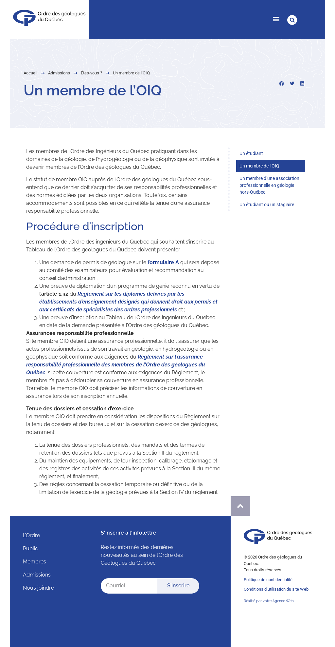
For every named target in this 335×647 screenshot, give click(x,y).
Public (30, 548)
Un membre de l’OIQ (259, 165)
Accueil (14, 72)
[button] (276, 18)
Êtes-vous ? (75, 72)
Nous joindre (38, 588)
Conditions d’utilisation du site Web (276, 589)
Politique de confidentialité (268, 579)
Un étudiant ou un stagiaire (266, 204)
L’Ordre (31, 535)
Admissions (43, 72)
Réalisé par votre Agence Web (269, 601)
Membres (34, 562)
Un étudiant (251, 153)
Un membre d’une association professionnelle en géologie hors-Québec (269, 185)
